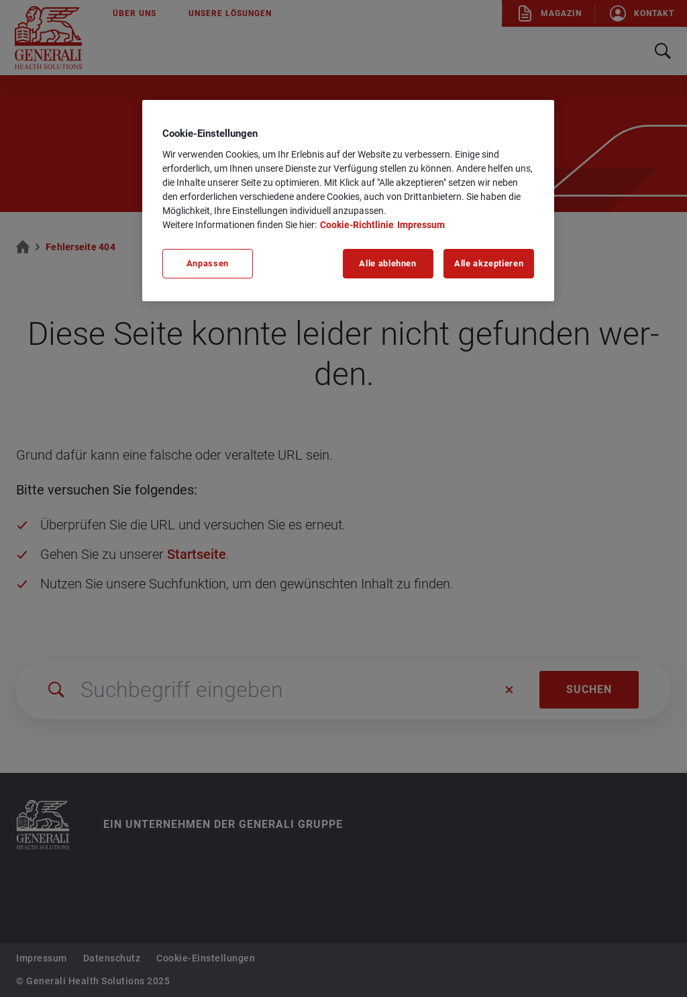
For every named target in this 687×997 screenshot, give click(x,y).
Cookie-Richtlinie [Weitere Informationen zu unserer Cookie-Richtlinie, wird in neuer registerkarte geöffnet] (357, 224)
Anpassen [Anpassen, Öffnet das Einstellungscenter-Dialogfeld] (208, 263)
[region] (348, 200)
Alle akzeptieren (488, 263)
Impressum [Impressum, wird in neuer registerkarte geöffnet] (421, 224)
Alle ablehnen (387, 263)
